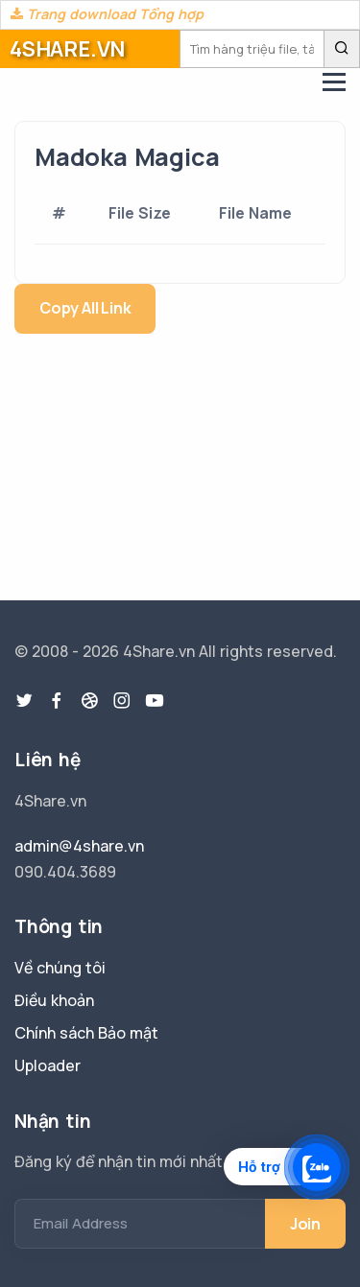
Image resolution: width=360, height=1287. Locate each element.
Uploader (47, 1065)
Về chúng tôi (60, 967)
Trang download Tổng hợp (107, 14)
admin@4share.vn (79, 845)
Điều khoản (54, 1000)
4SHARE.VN (67, 49)
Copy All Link (85, 307)
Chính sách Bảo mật (86, 1032)
